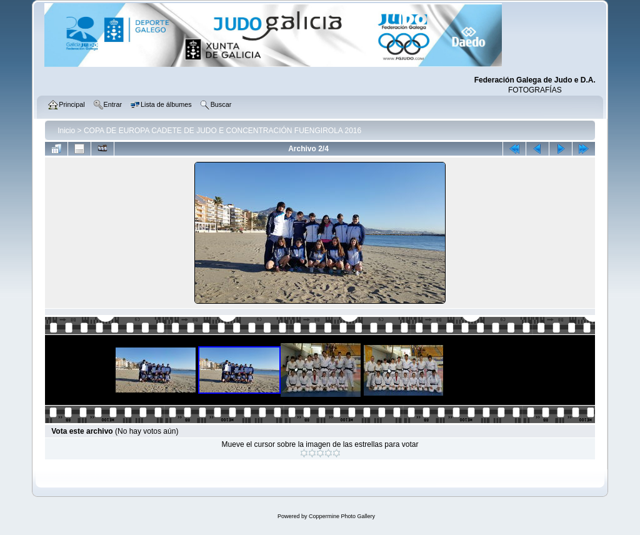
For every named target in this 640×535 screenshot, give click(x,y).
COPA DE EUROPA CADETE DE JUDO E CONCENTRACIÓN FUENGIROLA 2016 (222, 130)
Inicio (66, 130)
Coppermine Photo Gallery (342, 516)
